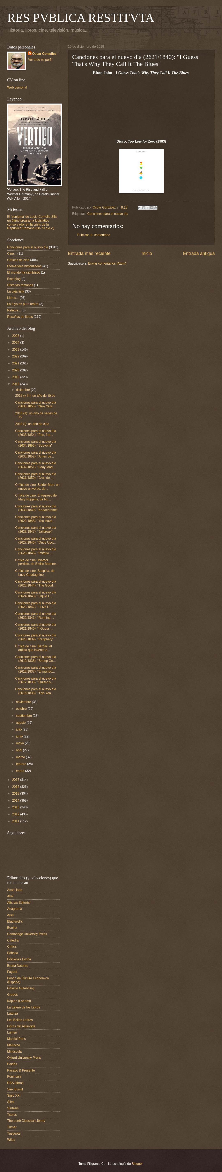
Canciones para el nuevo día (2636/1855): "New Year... (35, 404)
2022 (16, 356)
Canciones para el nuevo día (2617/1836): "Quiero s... (35, 680)
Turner (11, 1127)
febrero (21, 764)
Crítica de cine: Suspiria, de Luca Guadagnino (34, 572)
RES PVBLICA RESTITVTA (80, 17)
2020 (16, 370)
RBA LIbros (15, 1083)
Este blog (14, 279)
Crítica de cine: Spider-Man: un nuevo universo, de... (37, 486)
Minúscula (14, 1051)
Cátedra (13, 940)
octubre (22, 708)
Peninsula (14, 1076)
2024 (16, 342)
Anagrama (14, 908)
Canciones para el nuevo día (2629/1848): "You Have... (35, 519)
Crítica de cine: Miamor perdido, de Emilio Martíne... (36, 562)
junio (20, 736)
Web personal (17, 87)
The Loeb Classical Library (26, 1120)
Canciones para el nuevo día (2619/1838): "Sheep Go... (35, 659)
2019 (16, 377)
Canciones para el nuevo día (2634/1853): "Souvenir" (35, 443)
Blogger (137, 1163)
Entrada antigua (199, 253)
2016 (16, 786)
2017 (16, 779)
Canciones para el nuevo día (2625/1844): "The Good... (35, 583)
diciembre (23, 390)
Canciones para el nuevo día (107, 214)
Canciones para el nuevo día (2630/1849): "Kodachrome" (36, 508)
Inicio (147, 253)
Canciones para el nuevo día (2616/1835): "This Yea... (35, 691)
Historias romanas (20, 285)
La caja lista (15, 291)
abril (19, 750)
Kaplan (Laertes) (19, 1001)
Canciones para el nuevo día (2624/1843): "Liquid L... (35, 594)
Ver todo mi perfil (40, 59)
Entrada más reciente (89, 253)
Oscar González (44, 53)
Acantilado (14, 890)
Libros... (13, 298)
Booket (12, 927)
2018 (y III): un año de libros (35, 395)
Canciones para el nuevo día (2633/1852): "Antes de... (35, 454)
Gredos (12, 994)
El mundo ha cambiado (23, 272)
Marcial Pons (16, 1039)
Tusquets (13, 1133)
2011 (16, 821)
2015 (16, 793)
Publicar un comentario (93, 235)
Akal (10, 896)
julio (19, 729)
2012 (16, 814)
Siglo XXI (13, 1095)
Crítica (11, 946)
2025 (16, 336)
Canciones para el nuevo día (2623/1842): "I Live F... (35, 605)
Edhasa (12, 953)
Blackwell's (15, 921)
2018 (16, 384)
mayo (20, 743)
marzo (21, 757)
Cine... (11, 253)
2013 (16, 807)
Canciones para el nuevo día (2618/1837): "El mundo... (35, 669)
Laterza (12, 1013)
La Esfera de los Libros (23, 1007)
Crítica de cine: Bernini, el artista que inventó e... (33, 648)
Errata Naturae (17, 965)
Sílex (10, 1102)
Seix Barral (15, 1089)
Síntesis (13, 1108)
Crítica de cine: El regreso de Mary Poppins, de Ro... (36, 497)
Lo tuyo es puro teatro (22, 304)
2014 (16, 800)
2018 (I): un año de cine (32, 424)
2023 (16, 349)
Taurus (12, 1114)
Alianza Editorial (18, 902)
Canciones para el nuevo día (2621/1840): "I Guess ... (35, 626)
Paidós (12, 1064)
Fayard (12, 972)
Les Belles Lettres (20, 1020)
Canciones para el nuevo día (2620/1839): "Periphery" (35, 637)
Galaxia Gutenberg (20, 988)
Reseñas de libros (20, 316)
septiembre (24, 715)
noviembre (24, 702)
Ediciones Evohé (19, 959)
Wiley (11, 1139)
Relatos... (14, 310)
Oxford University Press (24, 1057)
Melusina (13, 1045)
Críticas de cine (18, 260)
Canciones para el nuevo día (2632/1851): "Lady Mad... (35, 465)
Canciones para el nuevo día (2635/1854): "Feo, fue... (35, 433)
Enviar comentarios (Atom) (107, 263)
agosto (21, 722)
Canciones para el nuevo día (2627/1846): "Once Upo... (35, 540)
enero (20, 771)
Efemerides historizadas (24, 266)
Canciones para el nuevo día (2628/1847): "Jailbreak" (35, 529)
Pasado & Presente (21, 1070)
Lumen (12, 1032)
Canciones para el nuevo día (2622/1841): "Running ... (35, 615)
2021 (16, 363)
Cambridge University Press (27, 934)
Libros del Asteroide (21, 1026)
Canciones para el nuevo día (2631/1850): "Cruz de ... (35, 476)
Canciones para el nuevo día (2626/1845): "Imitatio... (35, 551)
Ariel (10, 915)
